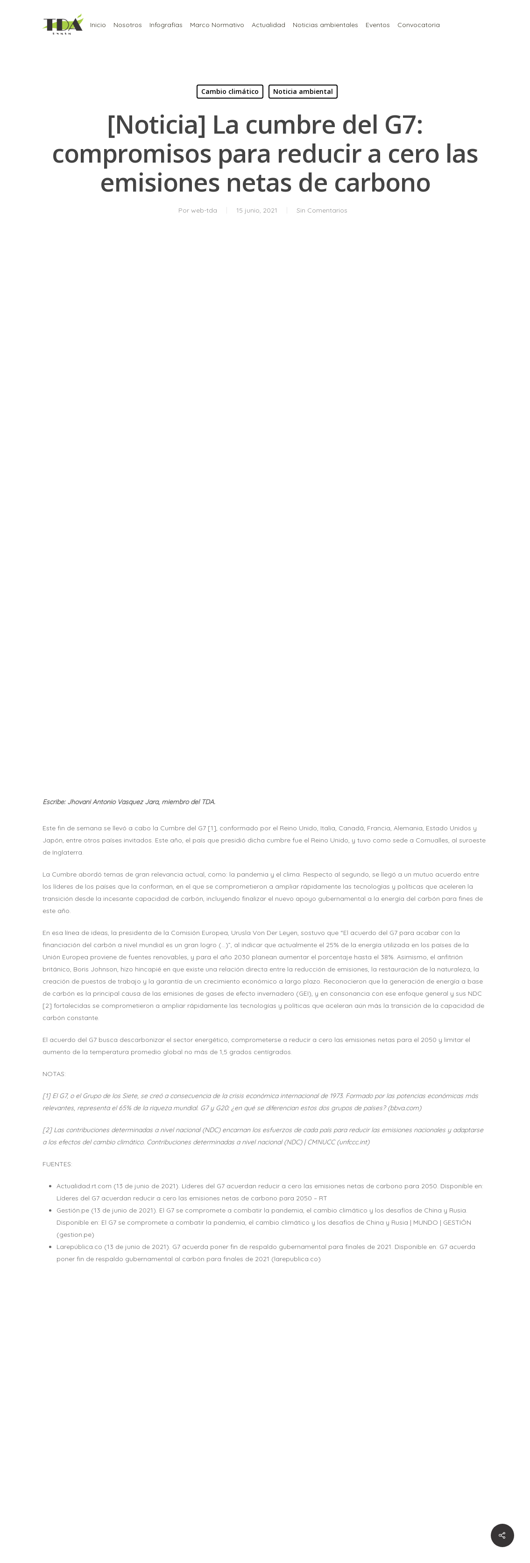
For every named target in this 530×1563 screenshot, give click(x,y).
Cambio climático (230, 91)
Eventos (378, 25)
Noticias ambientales (325, 25)
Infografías (166, 25)
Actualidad (268, 25)
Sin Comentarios (322, 210)
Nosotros (127, 25)
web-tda (204, 210)
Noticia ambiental (303, 91)
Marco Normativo (217, 25)
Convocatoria (418, 25)
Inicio (98, 25)
